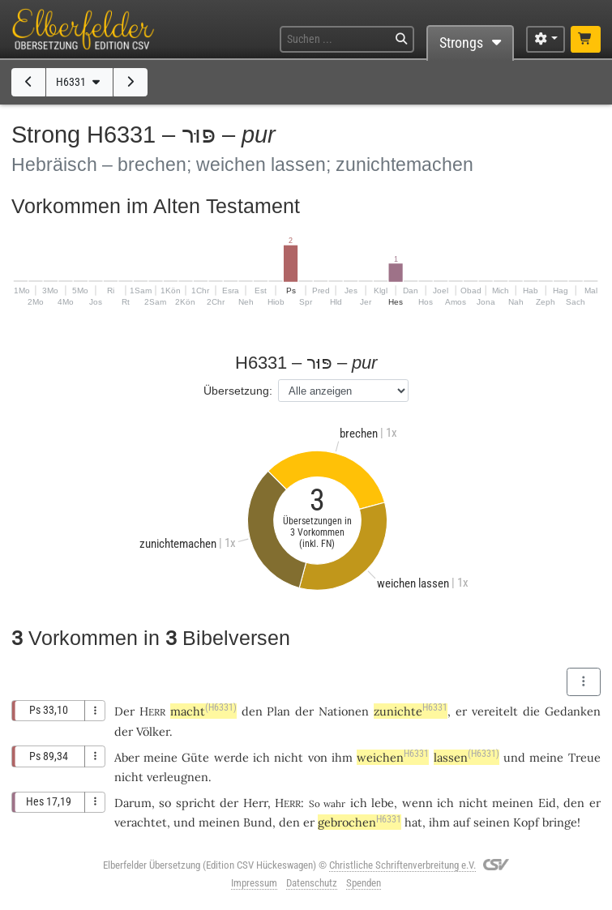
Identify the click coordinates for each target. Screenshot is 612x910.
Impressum (254, 883)
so (165, 802)
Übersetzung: (237, 390)
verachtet (140, 822)
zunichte (410, 711)
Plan (278, 711)
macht (203, 711)
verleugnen (177, 776)
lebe (382, 802)
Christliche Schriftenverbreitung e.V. (402, 865)
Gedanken (573, 711)
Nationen (344, 711)
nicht (288, 757)
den (573, 802)
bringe (559, 822)
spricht (196, 802)
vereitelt (495, 711)
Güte (195, 757)
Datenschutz (311, 883)
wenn (417, 802)
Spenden (363, 883)
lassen (466, 757)
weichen (393, 757)
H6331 (79, 82)
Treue (584, 757)
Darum (133, 802)
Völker (152, 731)
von (317, 757)
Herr (255, 802)
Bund (257, 822)
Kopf (526, 822)
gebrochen (359, 822)
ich (358, 802)
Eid (547, 802)
